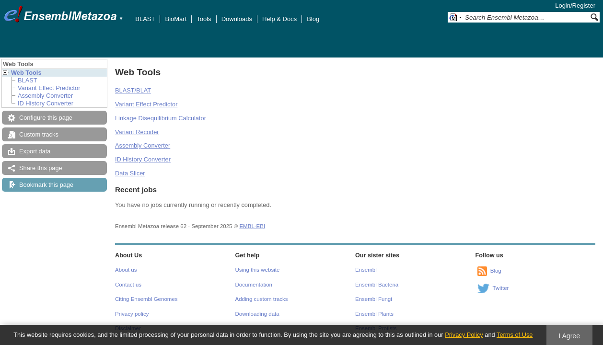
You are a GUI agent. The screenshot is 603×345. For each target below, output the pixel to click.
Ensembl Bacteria (376, 285)
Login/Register (575, 5)
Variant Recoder (137, 132)
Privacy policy (132, 314)
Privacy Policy (464, 334)
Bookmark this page (46, 184)
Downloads (236, 19)
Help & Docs (279, 19)
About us (126, 270)
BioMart (175, 19)
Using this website (257, 270)
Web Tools (26, 72)
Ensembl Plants (374, 314)
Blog (313, 19)
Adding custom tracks (261, 299)
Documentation (253, 285)
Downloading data (257, 314)
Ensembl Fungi (373, 299)
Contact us (128, 285)
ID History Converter (45, 103)
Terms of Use (515, 334)
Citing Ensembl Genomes (146, 299)
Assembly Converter (45, 95)
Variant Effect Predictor (49, 88)
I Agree (569, 336)
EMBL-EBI (252, 226)
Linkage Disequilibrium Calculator (160, 118)
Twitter (501, 288)
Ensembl (366, 270)
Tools (204, 19)
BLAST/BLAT (133, 90)
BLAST (145, 19)
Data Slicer (130, 173)
